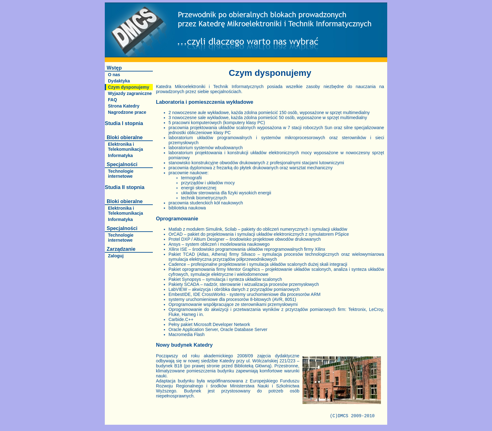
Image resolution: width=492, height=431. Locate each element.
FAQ (112, 99)
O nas (114, 74)
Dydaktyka (119, 80)
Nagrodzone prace (127, 112)
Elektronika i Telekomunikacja (125, 147)
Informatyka (120, 155)
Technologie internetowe (120, 174)
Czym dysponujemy (128, 87)
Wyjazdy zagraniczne (130, 93)
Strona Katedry (123, 105)
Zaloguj (116, 255)
